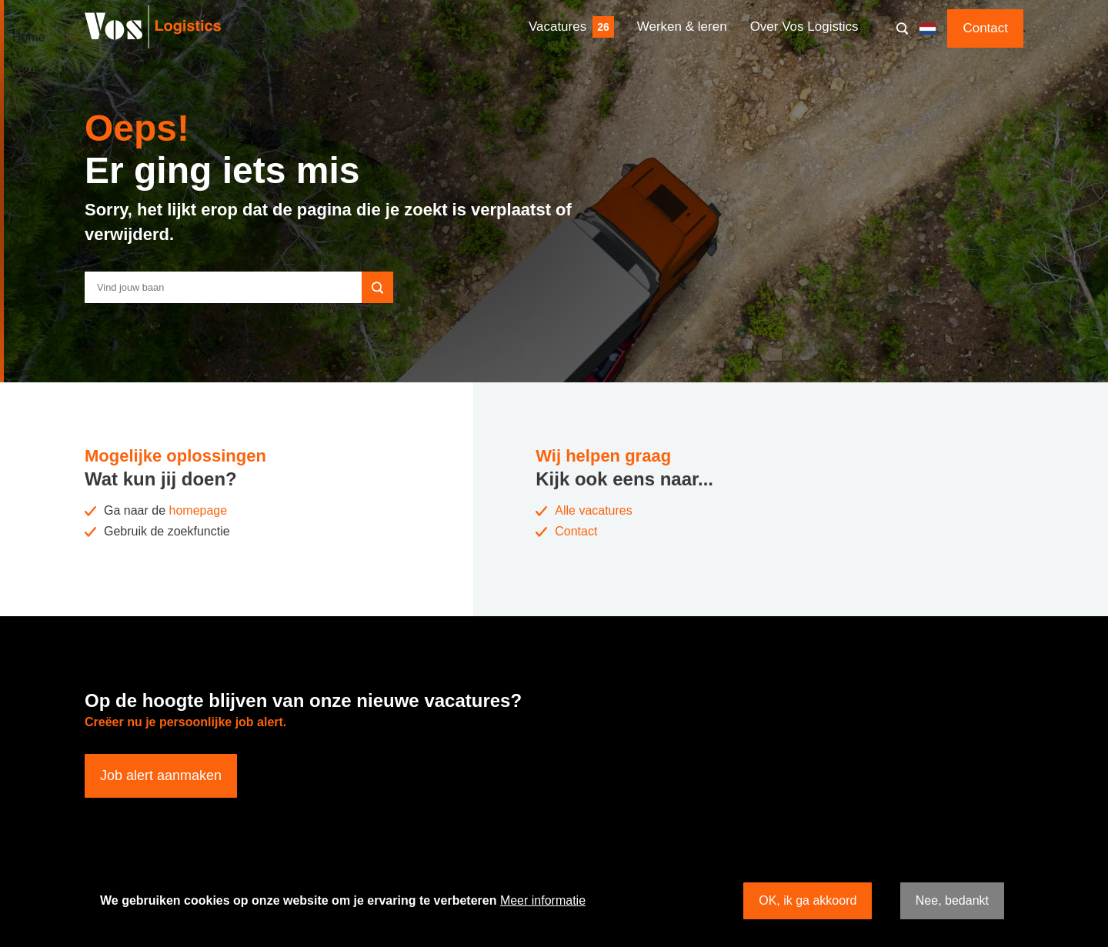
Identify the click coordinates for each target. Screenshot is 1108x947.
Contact (985, 28)
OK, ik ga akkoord (807, 900)
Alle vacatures (593, 510)
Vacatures (557, 26)
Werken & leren (682, 26)
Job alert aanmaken (161, 775)
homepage (198, 510)
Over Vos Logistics (804, 26)
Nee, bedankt (952, 900)
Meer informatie (543, 900)
